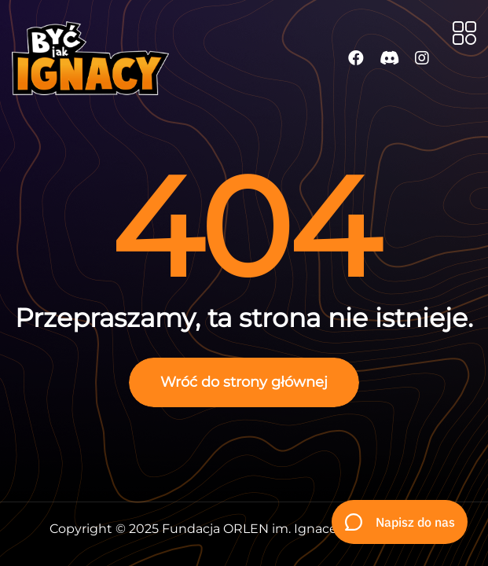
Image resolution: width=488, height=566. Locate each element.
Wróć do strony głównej (244, 382)
